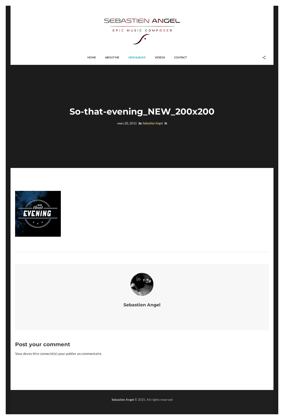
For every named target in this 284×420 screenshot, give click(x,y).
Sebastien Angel (152, 123)
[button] (91, 57)
